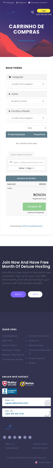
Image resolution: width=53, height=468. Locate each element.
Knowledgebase (9, 336)
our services (12, 448)
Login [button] (43, 11)
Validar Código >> (26, 168)
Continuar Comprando (35, 212)
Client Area (7, 340)
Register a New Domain (13, 354)
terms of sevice (39, 448)
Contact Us (34, 340)
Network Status (9, 345)
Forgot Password (37, 358)
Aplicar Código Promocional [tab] (21, 155)
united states (42, 462)
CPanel (32, 363)
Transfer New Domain (12, 359)
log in (35, 294)
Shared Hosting (36, 345)
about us (10, 444)
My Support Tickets (11, 350)
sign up (18, 294)
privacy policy (40, 444)
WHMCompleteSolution (32, 226)
